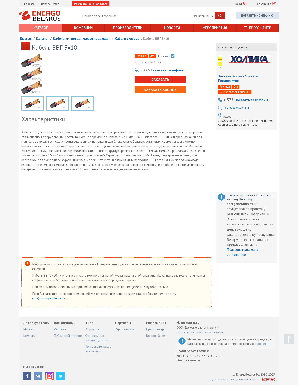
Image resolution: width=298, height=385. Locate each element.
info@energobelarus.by (48, 298)
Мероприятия (215, 27)
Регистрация (263, 4)
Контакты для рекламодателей (97, 337)
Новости (172, 27)
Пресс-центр (260, 27)
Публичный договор (68, 335)
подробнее (259, 344)
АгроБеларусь (125, 329)
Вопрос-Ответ (50, 4)
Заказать (160, 79)
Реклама (60, 329)
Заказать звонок (160, 89)
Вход (238, 4)
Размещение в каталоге (90, 4)
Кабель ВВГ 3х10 (156, 38)
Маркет (28, 329)
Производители (127, 27)
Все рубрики (203, 16)
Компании (83, 27)
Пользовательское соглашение (98, 348)
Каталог (41, 27)
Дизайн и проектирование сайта (235, 379)
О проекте (28, 4)
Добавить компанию (257, 15)
